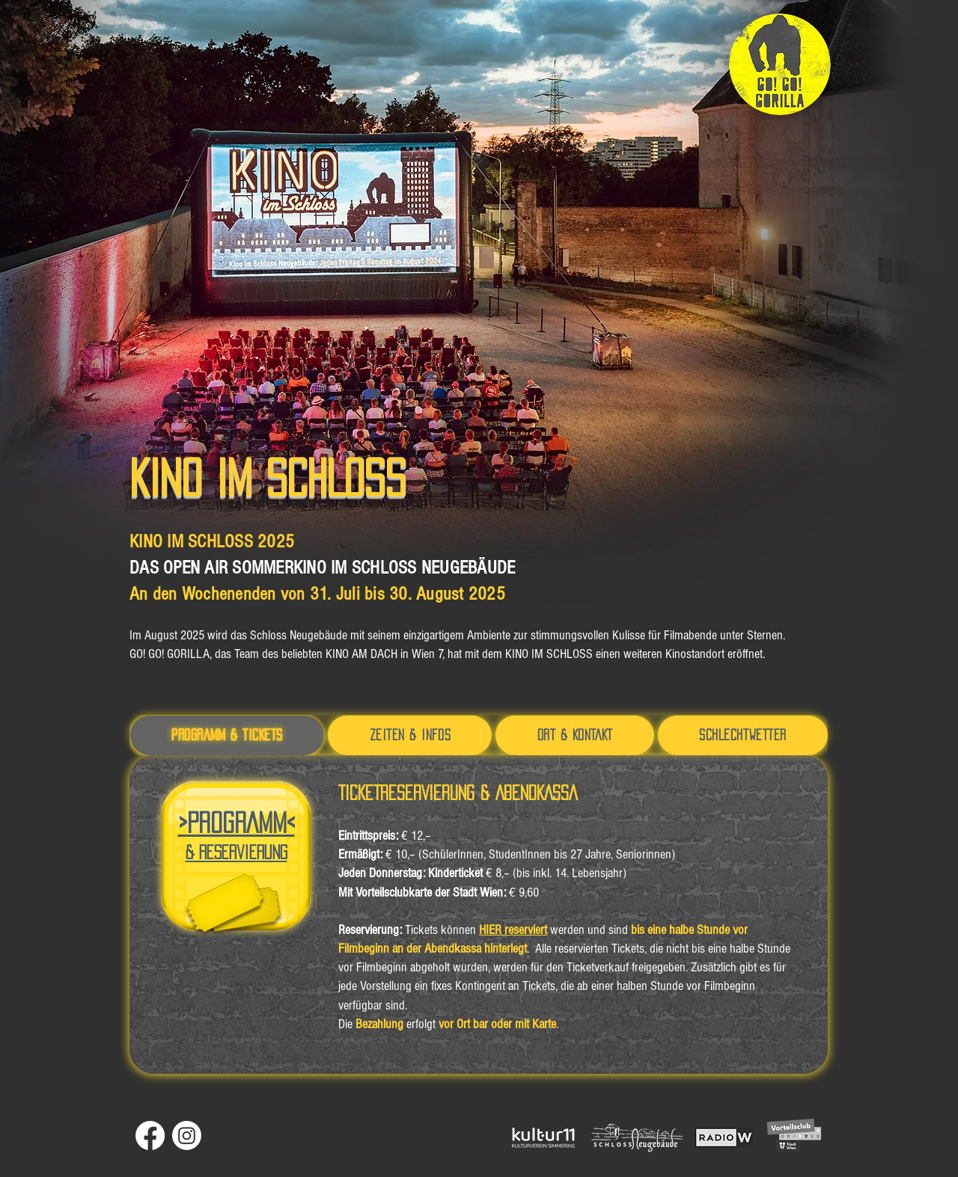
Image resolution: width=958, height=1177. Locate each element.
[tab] (226, 735)
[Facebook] (150, 1135)
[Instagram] (186, 1135)
